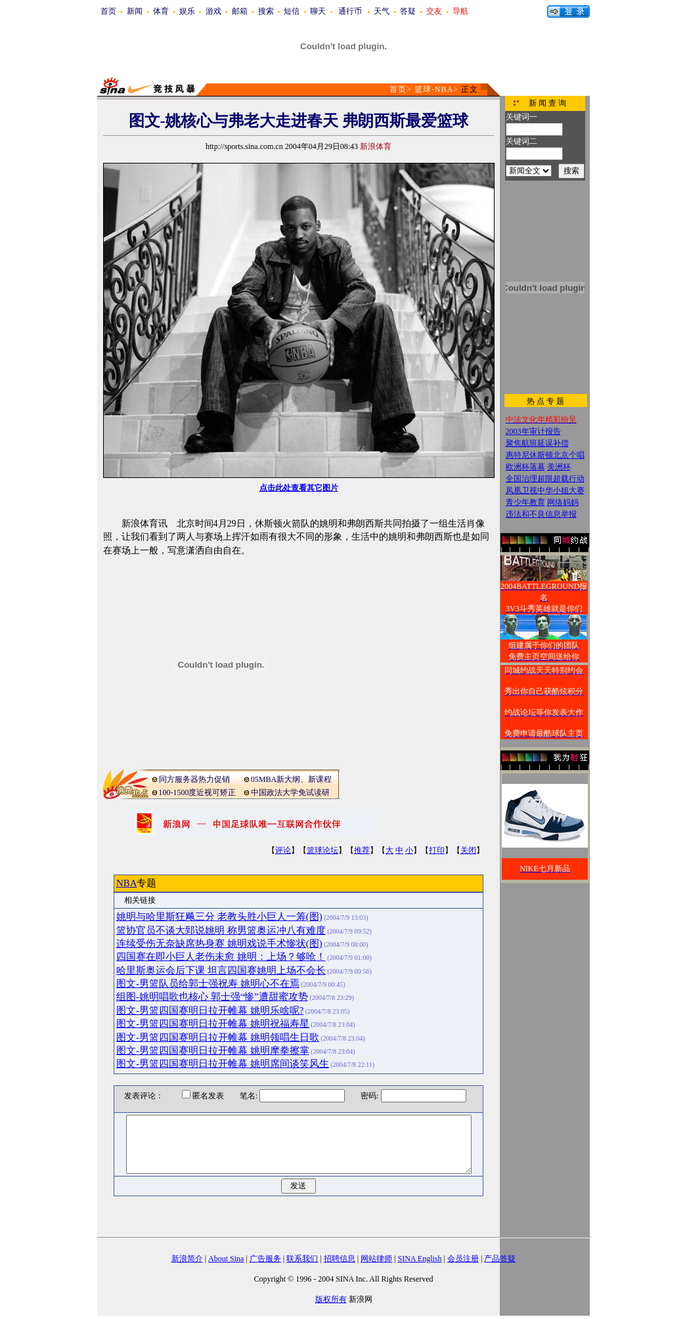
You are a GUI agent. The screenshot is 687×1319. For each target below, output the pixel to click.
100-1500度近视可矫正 (197, 792)
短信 (291, 11)
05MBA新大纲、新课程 (291, 779)
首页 (108, 11)
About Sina (226, 1258)
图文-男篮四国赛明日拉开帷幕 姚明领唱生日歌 (217, 1037)
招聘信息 (339, 1258)
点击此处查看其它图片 (298, 487)
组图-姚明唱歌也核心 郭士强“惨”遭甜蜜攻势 (212, 996)
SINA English (419, 1258)
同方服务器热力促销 (194, 779)
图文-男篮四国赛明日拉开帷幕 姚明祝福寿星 (212, 1023)
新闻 (135, 11)
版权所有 (331, 1299)
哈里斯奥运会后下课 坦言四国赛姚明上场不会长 (221, 970)
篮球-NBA (433, 89)
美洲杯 (559, 466)
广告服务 (265, 1258)
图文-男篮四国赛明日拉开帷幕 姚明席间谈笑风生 (222, 1063)
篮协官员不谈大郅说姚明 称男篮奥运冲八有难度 (221, 930)
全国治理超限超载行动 (545, 478)
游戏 (213, 11)
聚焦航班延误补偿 (537, 443)
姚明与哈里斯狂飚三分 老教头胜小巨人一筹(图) (219, 916)
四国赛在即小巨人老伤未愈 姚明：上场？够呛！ (221, 956)
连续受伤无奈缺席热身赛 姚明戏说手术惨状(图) (219, 943)
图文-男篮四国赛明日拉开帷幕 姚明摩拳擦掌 (212, 1050)
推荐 (362, 850)
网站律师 (376, 1258)
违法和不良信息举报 (541, 514)
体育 (161, 11)
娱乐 (187, 11)
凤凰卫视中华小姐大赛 (545, 490)
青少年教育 (525, 502)
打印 (437, 850)
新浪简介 (187, 1258)
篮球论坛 (322, 850)
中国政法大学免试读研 (290, 792)
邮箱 (240, 11)
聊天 (318, 11)
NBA (126, 883)
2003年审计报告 (533, 431)
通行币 (350, 11)
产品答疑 (500, 1258)
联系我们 (302, 1258)
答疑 (408, 11)
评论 (283, 850)
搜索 (266, 11)
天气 (381, 11)
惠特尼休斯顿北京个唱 (545, 455)
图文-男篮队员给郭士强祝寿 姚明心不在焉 (207, 983)
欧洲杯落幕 (525, 466)
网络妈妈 (563, 502)
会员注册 (463, 1258)
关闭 (468, 850)
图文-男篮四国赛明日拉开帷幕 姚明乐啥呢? (209, 1010)
